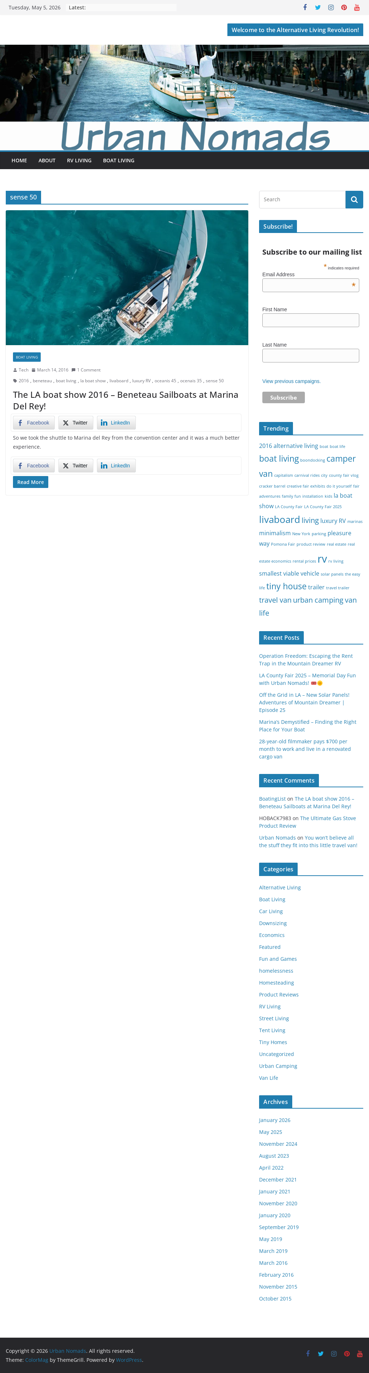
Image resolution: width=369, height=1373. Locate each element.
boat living (66, 381)
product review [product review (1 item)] (311, 544)
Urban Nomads (277, 837)
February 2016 (276, 1274)
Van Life (268, 1077)
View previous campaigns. (291, 381)
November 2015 (278, 1286)
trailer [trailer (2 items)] (316, 587)
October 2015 (275, 1298)
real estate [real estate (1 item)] (336, 544)
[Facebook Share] (34, 423)
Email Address (309, 274)
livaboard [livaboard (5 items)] (279, 519)
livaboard (119, 381)
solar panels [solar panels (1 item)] (332, 574)
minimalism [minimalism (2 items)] (275, 533)
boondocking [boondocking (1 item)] (312, 460)
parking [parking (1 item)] (319, 533)
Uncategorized (276, 1054)
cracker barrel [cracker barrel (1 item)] (272, 486)
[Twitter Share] (75, 423)
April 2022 (271, 1167)
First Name (274, 309)
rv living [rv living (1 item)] (335, 561)
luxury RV (141, 381)
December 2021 (278, 1179)
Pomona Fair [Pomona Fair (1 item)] (283, 544)
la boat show (93, 381)
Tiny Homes (273, 1042)
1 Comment (86, 370)
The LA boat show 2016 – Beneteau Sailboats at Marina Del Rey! (126, 400)
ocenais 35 (191, 381)
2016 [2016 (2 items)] (265, 446)
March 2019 (273, 1250)
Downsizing (273, 923)
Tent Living (272, 1030)
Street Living (274, 1018)
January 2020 (274, 1215)
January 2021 (274, 1191)
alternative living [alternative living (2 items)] (296, 446)
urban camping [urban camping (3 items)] (318, 600)
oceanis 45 (165, 381)
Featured (270, 946)
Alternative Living (280, 887)
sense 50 (215, 381)
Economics (272, 935)
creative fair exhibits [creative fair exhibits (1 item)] (306, 486)
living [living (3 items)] (310, 520)
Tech (23, 370)
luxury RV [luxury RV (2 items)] (333, 521)
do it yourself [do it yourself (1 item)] (339, 486)
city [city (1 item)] (324, 475)
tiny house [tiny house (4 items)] (286, 586)
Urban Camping (278, 1065)
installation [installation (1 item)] (312, 496)
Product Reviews (279, 994)
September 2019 (279, 1227)
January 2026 (274, 1120)
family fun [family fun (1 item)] (291, 496)
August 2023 (274, 1155)
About (47, 160)
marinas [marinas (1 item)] (355, 521)
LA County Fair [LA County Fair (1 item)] (289, 506)
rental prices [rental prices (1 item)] (304, 561)
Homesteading (276, 982)
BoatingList (272, 798)
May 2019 (270, 1239)
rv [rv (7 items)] (322, 558)
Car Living (271, 911)
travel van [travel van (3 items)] (275, 600)
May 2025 (270, 1131)
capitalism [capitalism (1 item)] (283, 475)
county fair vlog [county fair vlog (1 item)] (344, 475)
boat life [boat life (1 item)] (337, 446)
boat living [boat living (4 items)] (279, 458)
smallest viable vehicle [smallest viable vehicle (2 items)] (289, 573)
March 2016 (273, 1262)
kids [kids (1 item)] (328, 496)
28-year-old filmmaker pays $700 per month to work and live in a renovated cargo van (305, 749)
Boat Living (118, 160)
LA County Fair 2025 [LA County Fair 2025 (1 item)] (323, 506)
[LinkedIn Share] (116, 423)
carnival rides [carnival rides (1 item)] (307, 475)
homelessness (276, 970)
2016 (24, 381)
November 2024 (278, 1143)
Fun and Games (278, 958)
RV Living (79, 160)
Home (19, 160)
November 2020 (278, 1203)
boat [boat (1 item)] (324, 446)
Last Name (274, 345)
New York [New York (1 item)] (301, 533)
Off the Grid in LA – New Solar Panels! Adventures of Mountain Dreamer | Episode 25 (304, 702)
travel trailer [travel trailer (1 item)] (338, 587)
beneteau (42, 381)
